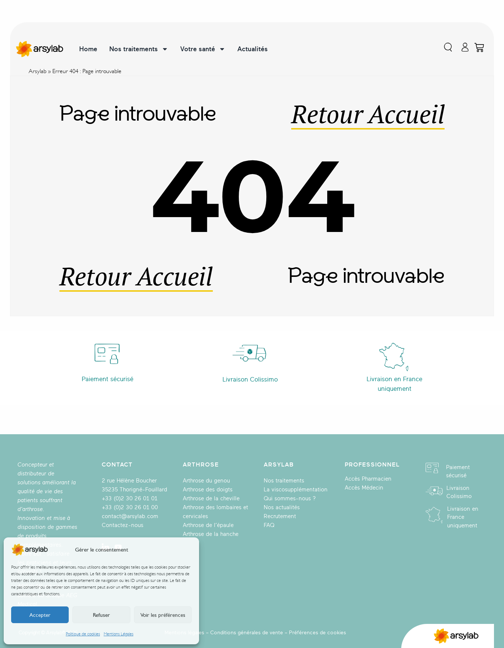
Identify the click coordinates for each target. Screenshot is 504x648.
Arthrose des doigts (208, 490)
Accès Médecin (364, 488)
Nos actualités (282, 507)
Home (88, 49)
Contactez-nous (122, 525)
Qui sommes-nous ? (290, 498)
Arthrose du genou (206, 481)
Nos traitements (138, 49)
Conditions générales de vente (246, 632)
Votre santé (202, 49)
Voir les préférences (162, 615)
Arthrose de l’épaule (208, 525)
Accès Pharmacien (368, 479)
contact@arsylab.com (130, 516)
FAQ (269, 525)
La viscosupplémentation (296, 490)
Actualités (252, 49)
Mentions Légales (118, 633)
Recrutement (280, 516)
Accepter (40, 615)
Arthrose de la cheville (211, 498)
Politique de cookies (83, 633)
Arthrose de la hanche (210, 534)
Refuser (101, 615)
